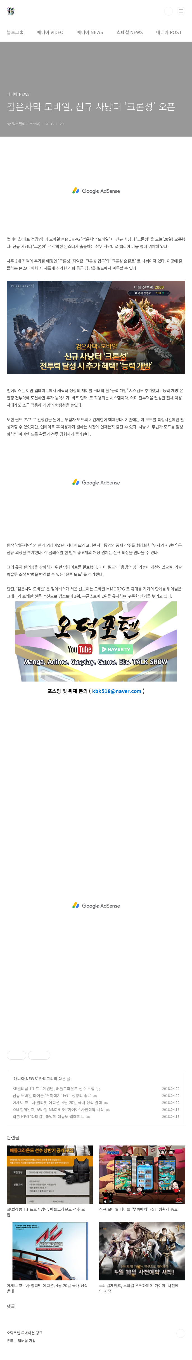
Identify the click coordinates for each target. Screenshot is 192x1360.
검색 (168, 11)
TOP (180, 1333)
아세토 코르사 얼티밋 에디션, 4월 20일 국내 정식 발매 (57, 1102)
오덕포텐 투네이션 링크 (24, 1332)
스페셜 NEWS (130, 32)
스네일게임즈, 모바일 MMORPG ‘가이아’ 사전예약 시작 (58, 1109)
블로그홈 (15, 32)
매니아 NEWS (90, 32)
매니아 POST (169, 32)
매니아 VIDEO (50, 32)
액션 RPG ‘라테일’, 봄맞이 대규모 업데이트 (48, 1116)
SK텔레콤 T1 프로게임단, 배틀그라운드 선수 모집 (53, 1088)
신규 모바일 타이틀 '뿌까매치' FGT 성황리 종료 (52, 1095)
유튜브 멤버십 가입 (21, 1340)
